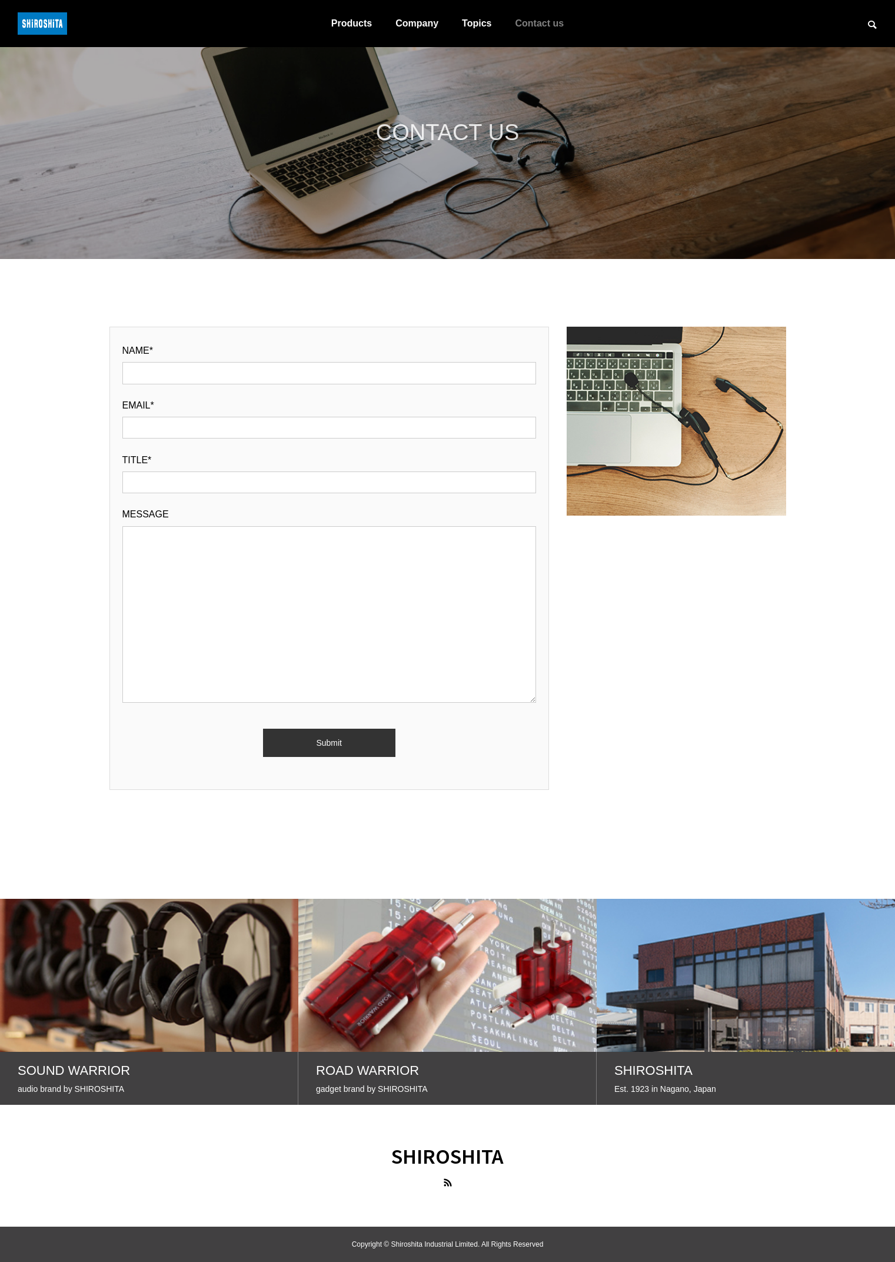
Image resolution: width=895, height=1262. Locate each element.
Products (351, 23)
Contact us (539, 23)
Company (416, 23)
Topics (476, 23)
